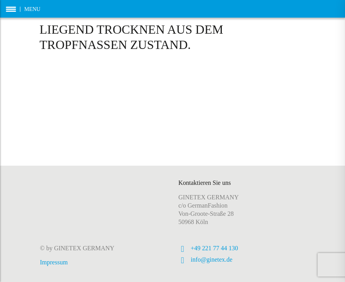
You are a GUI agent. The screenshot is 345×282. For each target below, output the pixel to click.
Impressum (54, 262)
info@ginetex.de (212, 259)
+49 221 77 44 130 (214, 248)
